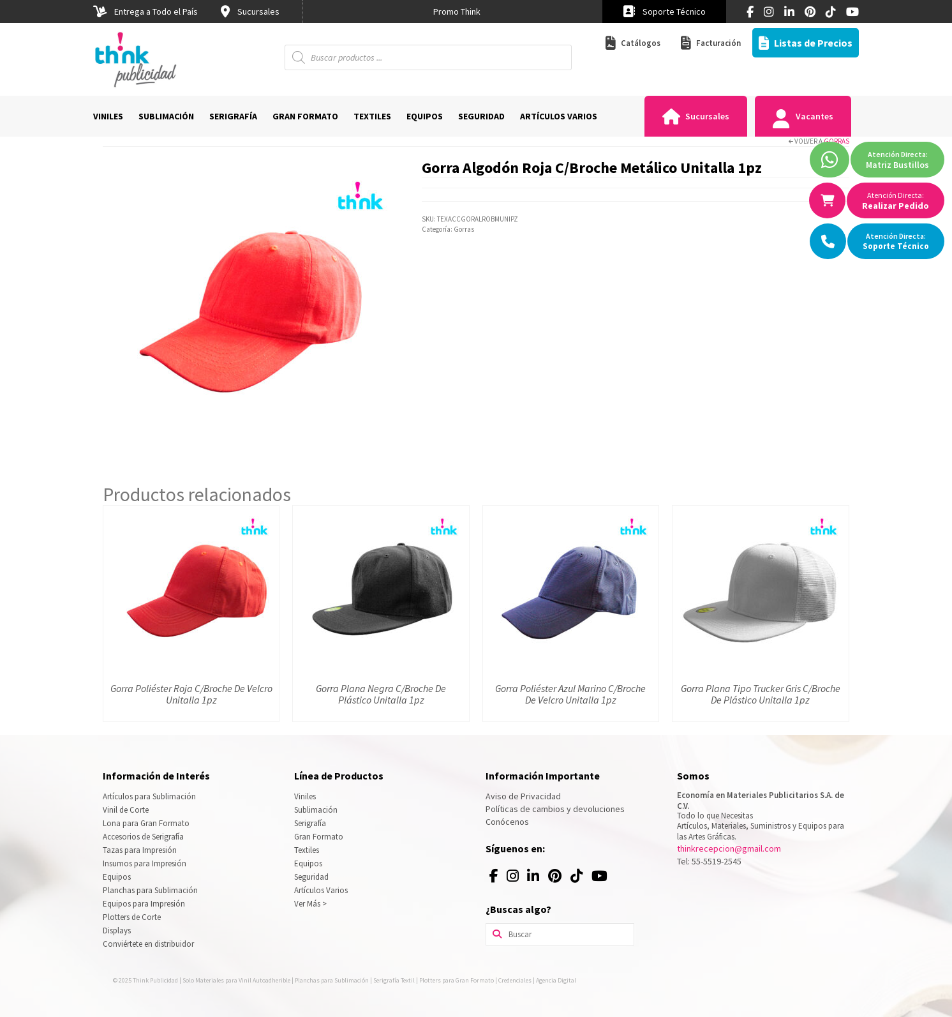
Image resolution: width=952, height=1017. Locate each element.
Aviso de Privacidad (523, 796)
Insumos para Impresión (144, 863)
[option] (457, 11)
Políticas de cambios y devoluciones (555, 809)
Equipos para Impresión (144, 903)
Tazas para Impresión (140, 850)
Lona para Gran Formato (146, 823)
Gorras (836, 141)
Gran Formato (318, 836)
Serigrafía (310, 823)
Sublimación (316, 809)
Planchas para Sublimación (150, 890)
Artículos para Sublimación (149, 796)
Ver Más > (310, 903)
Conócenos (507, 821)
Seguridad (311, 876)
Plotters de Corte (132, 917)
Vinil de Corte (126, 809)
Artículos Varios (321, 890)
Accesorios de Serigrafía (143, 836)
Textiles (306, 850)
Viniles (305, 796)
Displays (117, 930)
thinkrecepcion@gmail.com (729, 848)
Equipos (117, 876)
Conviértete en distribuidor (148, 943)
